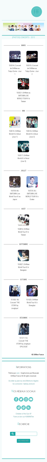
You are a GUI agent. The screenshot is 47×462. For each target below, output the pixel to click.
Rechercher (23, 441)
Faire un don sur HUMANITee (23, 417)
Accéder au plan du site (17, 381)
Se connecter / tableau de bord (23, 384)
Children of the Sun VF (23, 414)
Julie (17, 373)
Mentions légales (32, 381)
